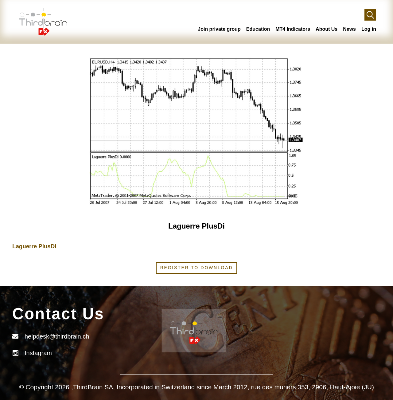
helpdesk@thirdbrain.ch (57, 336)
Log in (368, 29)
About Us (326, 29)
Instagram (38, 353)
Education (258, 29)
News (349, 29)
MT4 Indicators (292, 29)
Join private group (219, 29)
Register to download (196, 267)
